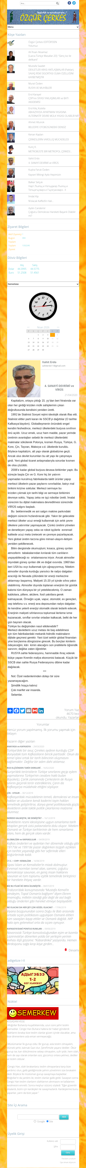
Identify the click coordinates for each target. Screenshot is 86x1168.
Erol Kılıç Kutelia (36, 108)
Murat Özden (35, 83)
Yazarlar (73, 717)
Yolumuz (33, 45)
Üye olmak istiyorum (68, 1162)
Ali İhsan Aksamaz (38, 52)
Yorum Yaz (71, 710)
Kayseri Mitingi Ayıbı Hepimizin (44, 174)
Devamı (71, 950)
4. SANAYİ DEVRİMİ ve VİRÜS (43, 162)
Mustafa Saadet (36, 66)
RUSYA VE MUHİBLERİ (40, 87)
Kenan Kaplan (35, 134)
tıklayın (11, 733)
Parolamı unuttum (69, 1158)
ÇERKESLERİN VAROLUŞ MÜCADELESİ (48, 139)
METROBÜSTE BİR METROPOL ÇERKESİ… (50, 151)
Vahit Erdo (34, 158)
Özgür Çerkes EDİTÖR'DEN (42, 42)
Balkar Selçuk (35, 182)
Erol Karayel (34, 94)
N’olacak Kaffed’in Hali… (41, 201)
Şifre (56, 1146)
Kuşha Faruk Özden (38, 169)
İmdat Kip (33, 196)
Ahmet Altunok (36, 122)
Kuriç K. (32, 147)
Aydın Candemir (37, 208)
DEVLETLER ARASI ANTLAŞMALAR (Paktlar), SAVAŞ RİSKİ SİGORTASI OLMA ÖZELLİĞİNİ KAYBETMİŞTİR (51, 73)
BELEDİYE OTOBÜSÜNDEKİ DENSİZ (47, 127)
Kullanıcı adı (52, 1141)
